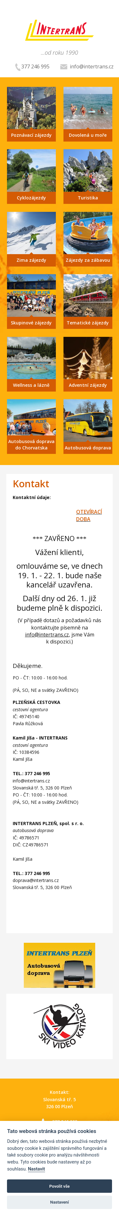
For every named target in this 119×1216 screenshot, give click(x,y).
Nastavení (59, 1202)
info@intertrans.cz (87, 66)
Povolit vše (59, 1186)
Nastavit (36, 1169)
